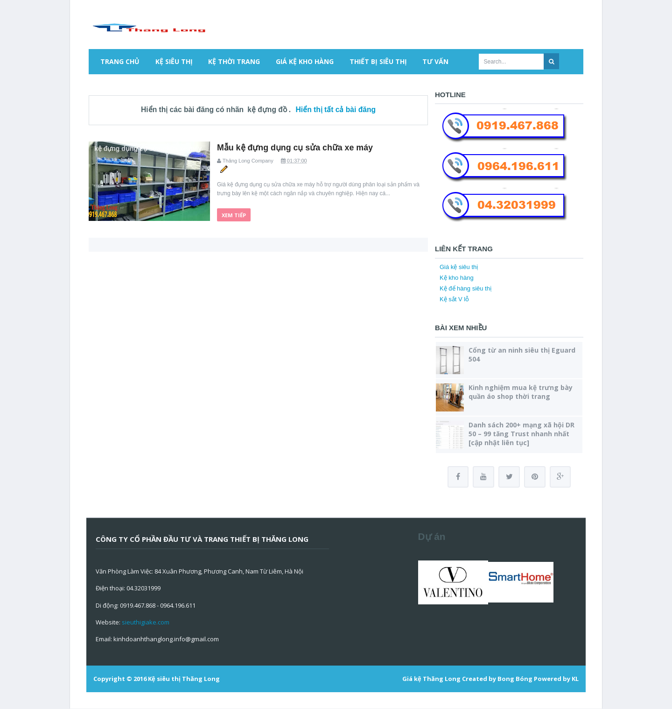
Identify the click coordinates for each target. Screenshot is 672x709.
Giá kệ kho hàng (305, 61)
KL (575, 679)
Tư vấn (435, 61)
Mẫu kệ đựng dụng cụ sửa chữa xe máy (295, 147)
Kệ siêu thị (174, 61)
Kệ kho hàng (457, 277)
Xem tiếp (234, 214)
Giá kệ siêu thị (459, 266)
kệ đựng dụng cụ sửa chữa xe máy (148, 148)
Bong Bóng (514, 679)
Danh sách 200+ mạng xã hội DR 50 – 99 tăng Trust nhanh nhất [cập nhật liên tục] (521, 433)
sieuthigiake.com (145, 622)
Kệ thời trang (234, 61)
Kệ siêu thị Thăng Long (184, 679)
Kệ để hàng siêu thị (465, 288)
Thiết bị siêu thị (378, 61)
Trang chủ (120, 61)
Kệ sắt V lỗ (454, 299)
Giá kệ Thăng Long (431, 679)
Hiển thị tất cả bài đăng (336, 109)
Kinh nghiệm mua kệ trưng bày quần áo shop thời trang (521, 392)
